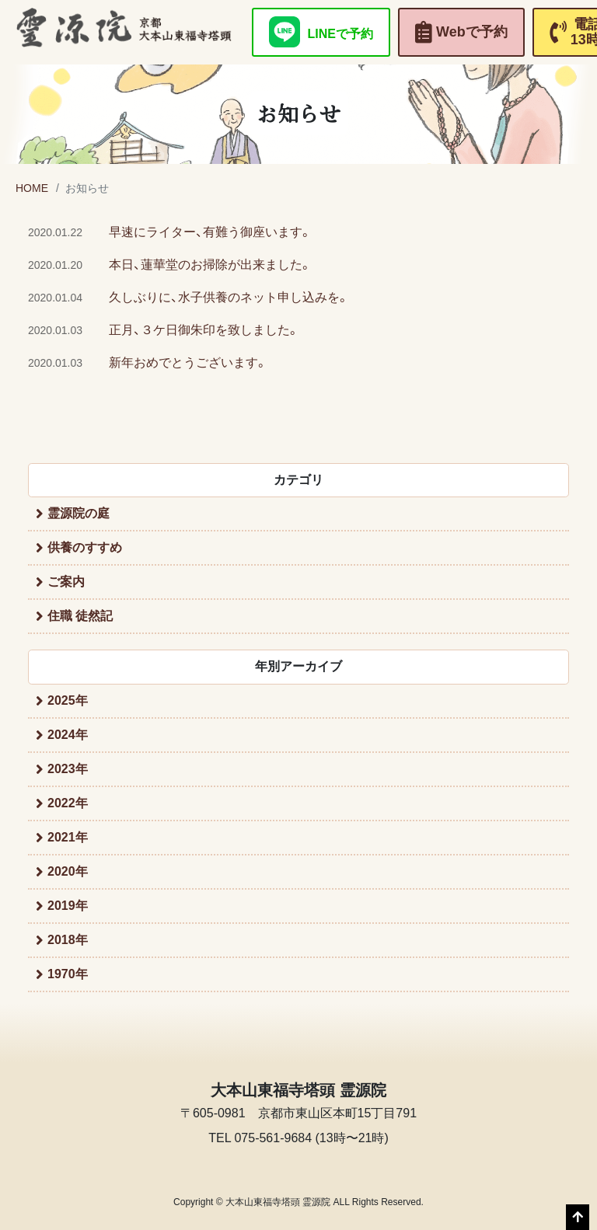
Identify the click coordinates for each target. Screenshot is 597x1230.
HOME (32, 188)
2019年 (67, 905)
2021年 (67, 837)
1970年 (67, 974)
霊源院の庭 (78, 513)
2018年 (67, 939)
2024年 (67, 734)
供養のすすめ (84, 547)
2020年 (67, 871)
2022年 (67, 803)
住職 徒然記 (80, 615)
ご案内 (66, 581)
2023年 (67, 768)
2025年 (67, 700)
